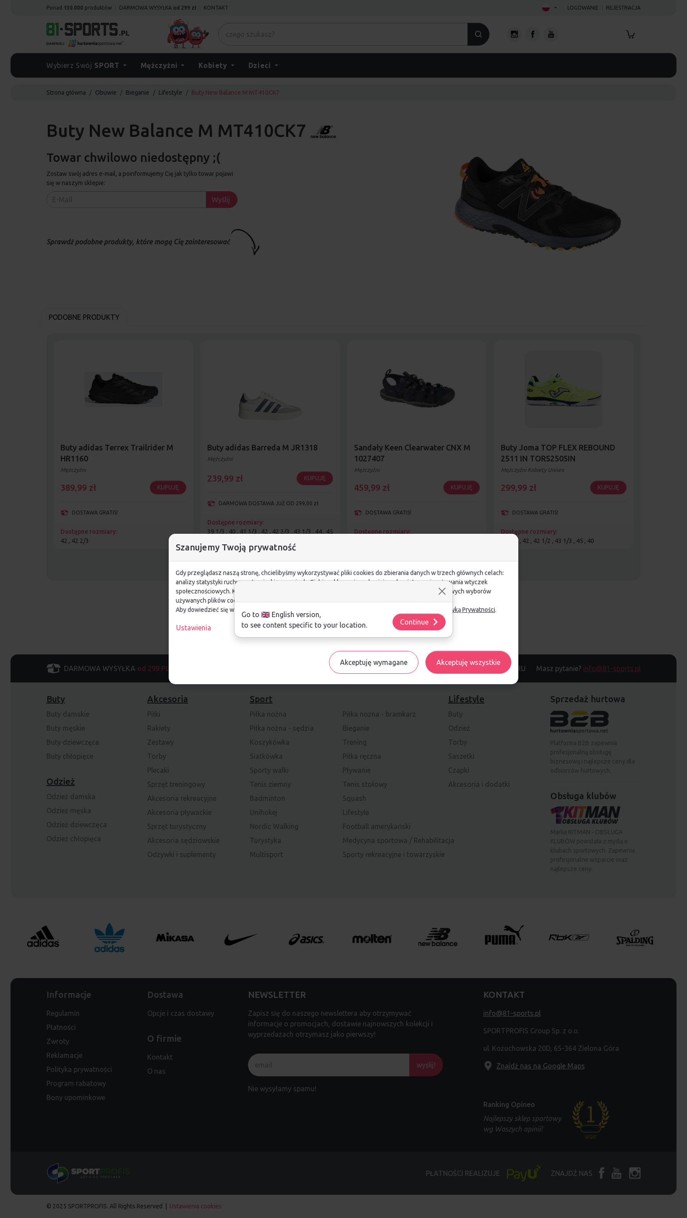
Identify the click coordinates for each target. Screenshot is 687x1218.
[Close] (442, 591)
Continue (419, 622)
